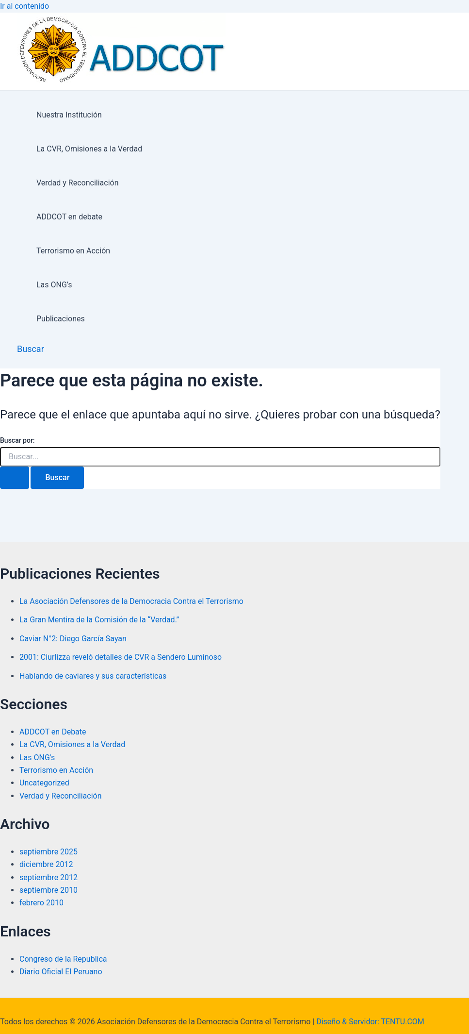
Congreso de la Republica (63, 959)
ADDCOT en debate (69, 216)
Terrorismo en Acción (73, 250)
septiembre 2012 (48, 877)
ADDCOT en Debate (52, 731)
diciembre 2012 (46, 864)
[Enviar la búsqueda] (14, 478)
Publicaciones (60, 318)
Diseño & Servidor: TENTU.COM (370, 1021)
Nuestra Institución (69, 114)
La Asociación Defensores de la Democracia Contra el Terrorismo (131, 601)
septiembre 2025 (48, 851)
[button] (30, 349)
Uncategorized (44, 782)
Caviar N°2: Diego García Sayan (73, 638)
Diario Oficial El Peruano (60, 971)
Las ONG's (37, 757)
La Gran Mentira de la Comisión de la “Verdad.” (99, 619)
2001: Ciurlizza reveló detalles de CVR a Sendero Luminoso (120, 657)
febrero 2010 (41, 902)
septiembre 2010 (48, 890)
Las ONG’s (54, 284)
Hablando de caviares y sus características (92, 676)
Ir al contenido (24, 6)
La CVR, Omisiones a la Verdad (89, 148)
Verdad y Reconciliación (77, 182)
